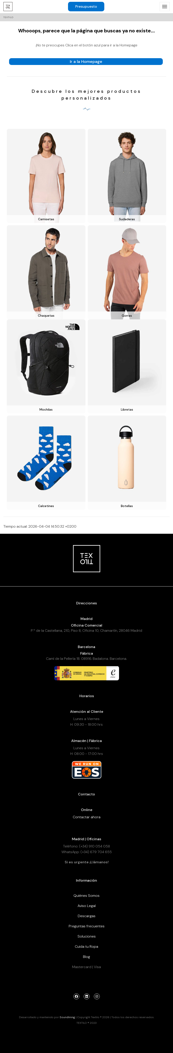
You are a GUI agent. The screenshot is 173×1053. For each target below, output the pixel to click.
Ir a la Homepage (86, 61)
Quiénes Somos (86, 895)
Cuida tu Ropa (86, 946)
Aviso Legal (87, 905)
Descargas (86, 916)
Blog (86, 956)
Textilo (8, 17)
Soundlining (67, 1017)
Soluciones (87, 936)
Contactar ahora (86, 817)
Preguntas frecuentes (87, 926)
